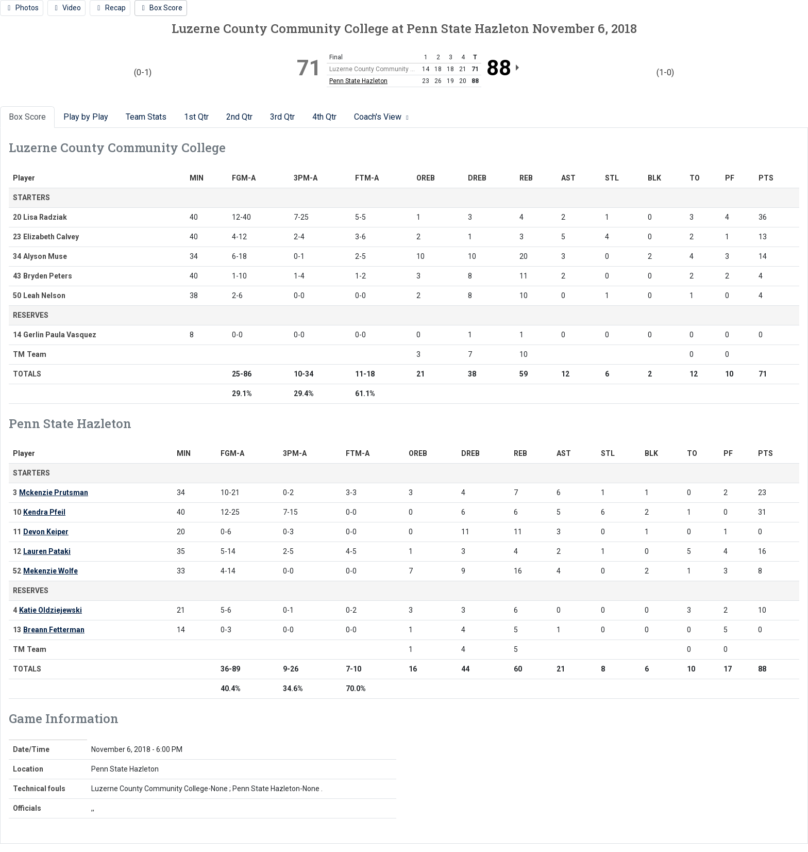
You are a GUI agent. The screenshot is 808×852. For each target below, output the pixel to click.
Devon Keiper (46, 532)
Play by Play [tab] (85, 117)
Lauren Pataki (47, 551)
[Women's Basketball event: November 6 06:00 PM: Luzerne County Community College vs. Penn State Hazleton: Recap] (110, 8)
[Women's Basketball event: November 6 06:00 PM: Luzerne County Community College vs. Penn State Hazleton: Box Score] (161, 8)
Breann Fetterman (54, 630)
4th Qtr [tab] (324, 117)
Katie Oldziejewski (50, 610)
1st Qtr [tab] (196, 117)
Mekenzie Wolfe (50, 571)
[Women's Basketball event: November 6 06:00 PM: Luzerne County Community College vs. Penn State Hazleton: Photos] (21, 8)
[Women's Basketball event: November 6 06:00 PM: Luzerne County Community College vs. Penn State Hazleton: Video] (66, 8)
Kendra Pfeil (44, 512)
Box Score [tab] (27, 117)
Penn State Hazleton (358, 81)
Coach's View (382, 117)
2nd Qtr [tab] (239, 117)
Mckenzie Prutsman (53, 492)
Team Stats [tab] (146, 117)
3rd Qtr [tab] (282, 117)
